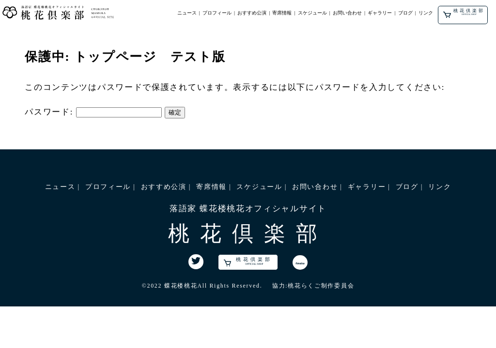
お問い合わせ (348, 12)
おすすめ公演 (252, 12)
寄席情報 (283, 12)
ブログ (406, 12)
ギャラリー (381, 12)
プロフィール (217, 12)
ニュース (187, 12)
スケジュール (312, 12)
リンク (426, 12)
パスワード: (93, 111)
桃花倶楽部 (464, 13)
